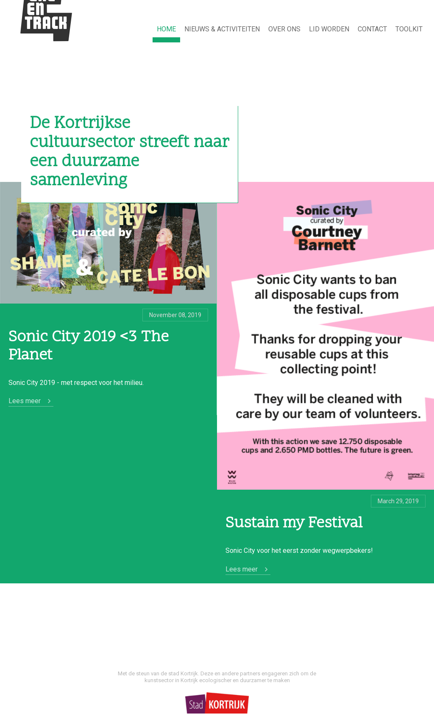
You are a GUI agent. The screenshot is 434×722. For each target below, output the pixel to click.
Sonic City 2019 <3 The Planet (88, 347)
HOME (166, 29)
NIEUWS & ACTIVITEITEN (222, 29)
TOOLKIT (409, 29)
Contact (372, 29)
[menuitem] (166, 29)
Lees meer (24, 401)
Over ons (284, 29)
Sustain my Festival (293, 524)
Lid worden (329, 29)
